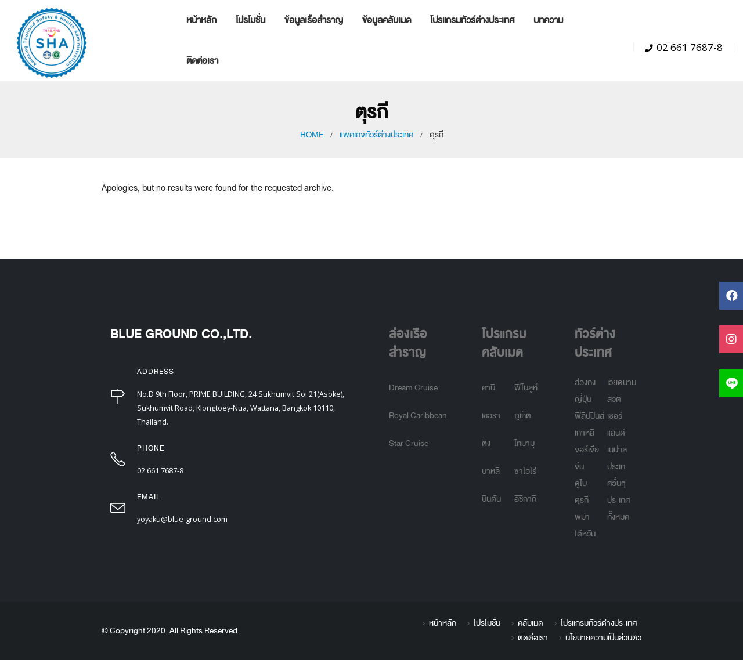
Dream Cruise (413, 387)
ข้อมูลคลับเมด (386, 20)
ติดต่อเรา (202, 60)
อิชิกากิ (525, 499)
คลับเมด (530, 623)
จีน (579, 466)
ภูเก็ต (522, 415)
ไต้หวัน (585, 534)
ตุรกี (582, 500)
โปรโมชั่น (250, 20)
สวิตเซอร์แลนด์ (616, 416)
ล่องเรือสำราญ (408, 343)
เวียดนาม (621, 382)
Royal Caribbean (418, 415)
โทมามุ (524, 443)
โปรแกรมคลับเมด (504, 343)
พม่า (582, 517)
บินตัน (491, 499)
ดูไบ (581, 483)
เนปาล (617, 449)
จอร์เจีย (587, 449)
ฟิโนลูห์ (526, 387)
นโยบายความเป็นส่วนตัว (603, 637)
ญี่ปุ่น (583, 399)
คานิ (488, 387)
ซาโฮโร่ (525, 471)
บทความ (548, 20)
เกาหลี (584, 433)
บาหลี (491, 471)
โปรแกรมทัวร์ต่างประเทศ (472, 20)
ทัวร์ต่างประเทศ (595, 343)
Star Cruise (408, 443)
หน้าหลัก (201, 20)
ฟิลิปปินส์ (589, 416)
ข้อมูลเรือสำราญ (313, 20)
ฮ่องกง (585, 382)
